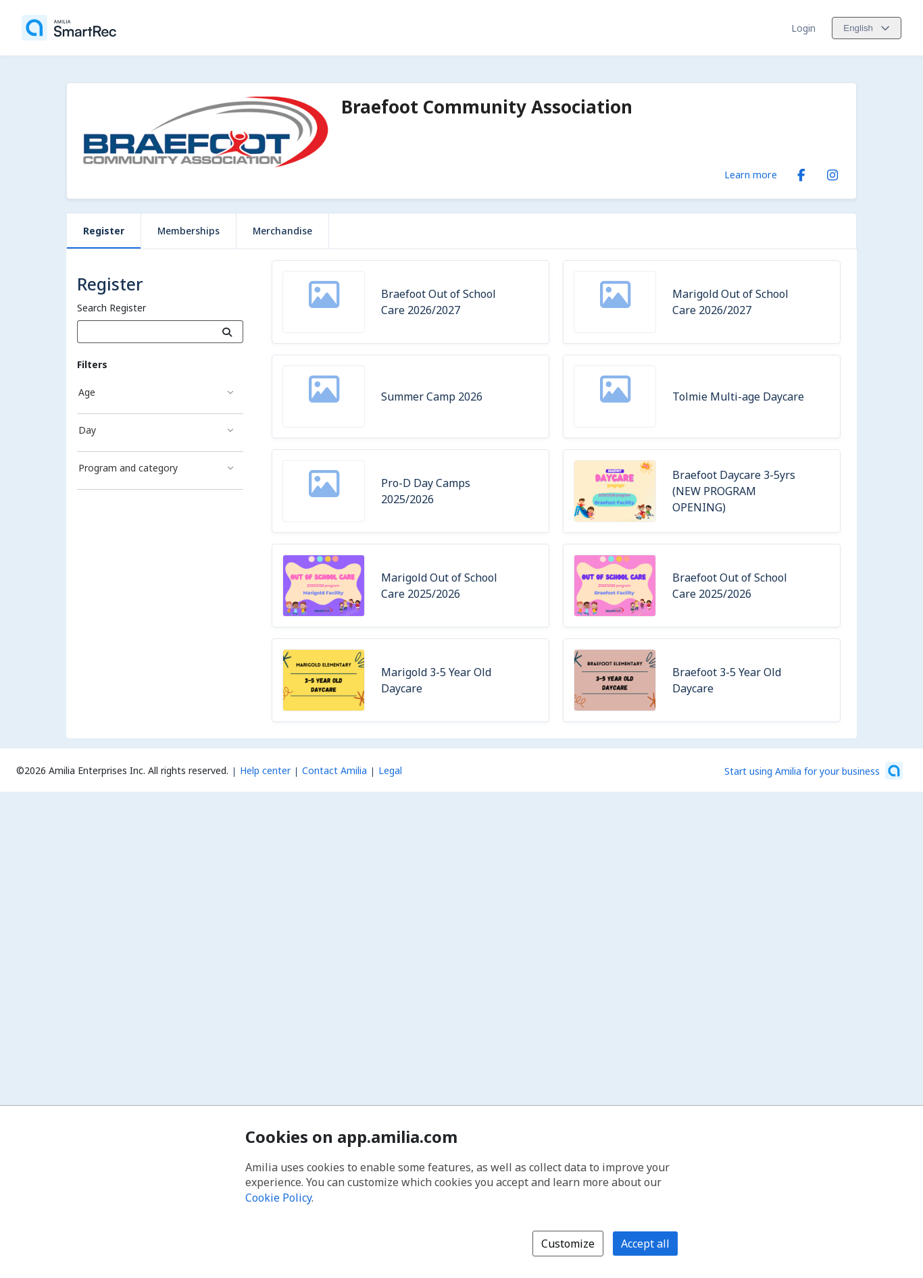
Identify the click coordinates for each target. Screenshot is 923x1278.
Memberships (188, 230)
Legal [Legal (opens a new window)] (390, 770)
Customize (568, 1243)
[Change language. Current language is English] (866, 28)
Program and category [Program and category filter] (128, 467)
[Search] (227, 331)
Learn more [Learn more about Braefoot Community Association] (750, 174)
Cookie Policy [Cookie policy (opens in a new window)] (278, 1197)
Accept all (645, 1243)
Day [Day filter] (87, 430)
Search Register (111, 307)
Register (103, 230)
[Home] (69, 28)
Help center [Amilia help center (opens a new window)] (265, 770)
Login (803, 28)
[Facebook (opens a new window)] (801, 172)
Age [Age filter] (86, 392)
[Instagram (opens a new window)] (832, 172)
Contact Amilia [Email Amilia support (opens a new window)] (334, 770)
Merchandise (282, 230)
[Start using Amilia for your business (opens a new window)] (813, 770)
